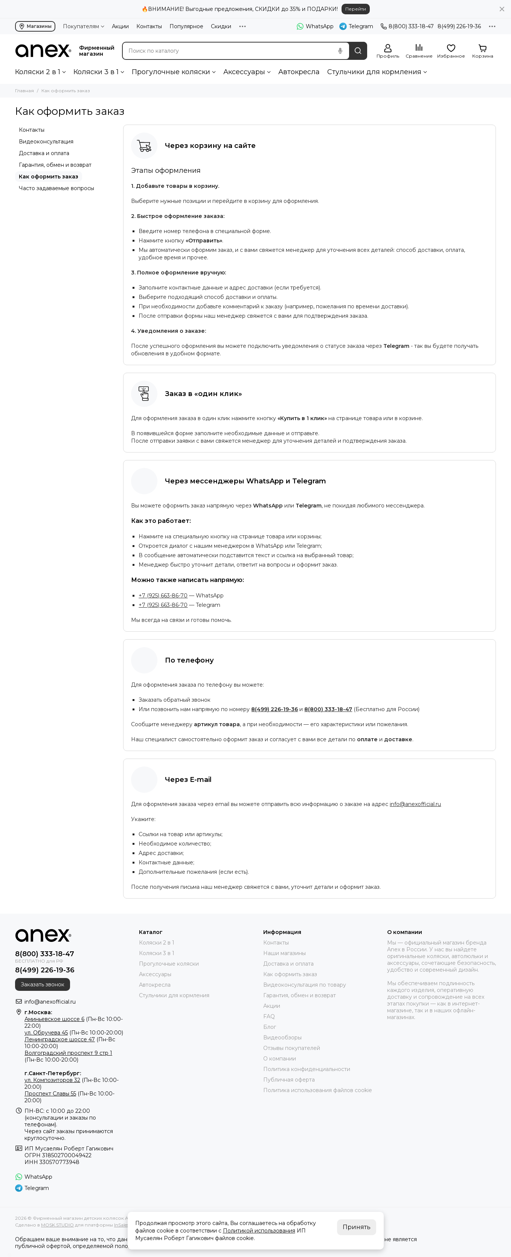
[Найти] (358, 51)
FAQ (269, 1016)
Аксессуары (244, 72)
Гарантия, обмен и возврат (55, 165)
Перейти (355, 9)
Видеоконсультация (46, 141)
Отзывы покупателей (291, 1048)
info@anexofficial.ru (415, 804)
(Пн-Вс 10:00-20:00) (73, 1032)
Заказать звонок (42, 984)
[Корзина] (483, 51)
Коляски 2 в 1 (37, 72)
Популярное (186, 26)
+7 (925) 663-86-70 (163, 595)
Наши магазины (284, 953)
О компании (279, 1058)
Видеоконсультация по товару (304, 984)
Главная (24, 90)
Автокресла (299, 72)
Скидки (221, 26)
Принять (357, 1227)
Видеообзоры (282, 1037)
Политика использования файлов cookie (317, 1090)
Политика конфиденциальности (306, 1069)
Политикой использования (259, 1230)
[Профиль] (388, 51)
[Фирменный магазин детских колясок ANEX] (43, 51)
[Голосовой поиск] (340, 51)
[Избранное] (451, 51)
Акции (120, 26)
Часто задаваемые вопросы (56, 188)
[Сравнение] (419, 51)
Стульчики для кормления (374, 72)
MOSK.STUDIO (57, 1225)
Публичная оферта (289, 1079)
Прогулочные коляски (171, 72)
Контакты (149, 26)
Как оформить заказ (48, 176)
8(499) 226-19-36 (459, 26)
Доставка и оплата (44, 153)
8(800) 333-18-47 (407, 26)
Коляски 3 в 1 (96, 72)
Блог (269, 1027)
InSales (121, 1225)
